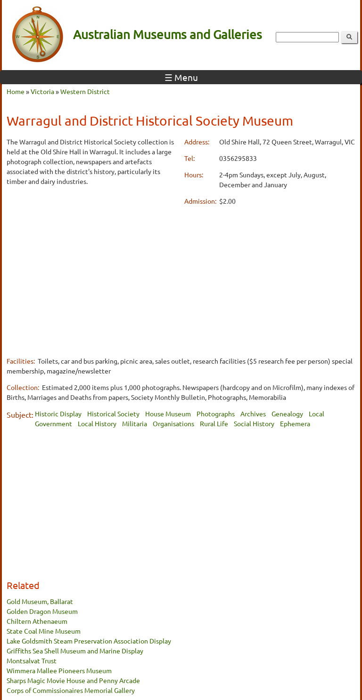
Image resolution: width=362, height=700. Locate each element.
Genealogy (287, 413)
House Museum (168, 413)
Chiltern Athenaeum (37, 621)
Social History (254, 423)
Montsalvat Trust (32, 660)
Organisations (173, 423)
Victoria (42, 91)
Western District (85, 91)
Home (16, 91)
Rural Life (214, 423)
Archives (253, 413)
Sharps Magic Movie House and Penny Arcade (73, 680)
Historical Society (113, 413)
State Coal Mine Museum (44, 631)
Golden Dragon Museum (42, 611)
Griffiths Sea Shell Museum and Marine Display (75, 650)
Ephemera (295, 423)
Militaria (134, 423)
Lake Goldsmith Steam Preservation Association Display (89, 640)
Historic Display (58, 413)
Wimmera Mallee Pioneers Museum (59, 670)
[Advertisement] (92, 260)
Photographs (216, 413)
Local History (97, 423)
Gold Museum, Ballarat (40, 601)
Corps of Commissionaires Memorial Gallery (71, 690)
